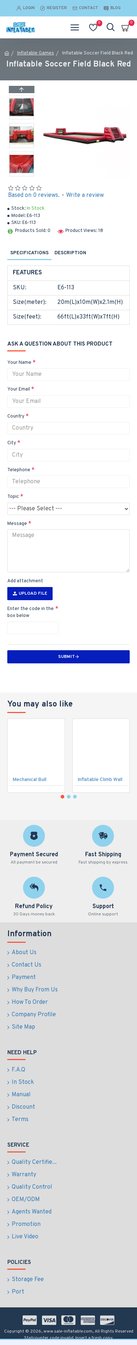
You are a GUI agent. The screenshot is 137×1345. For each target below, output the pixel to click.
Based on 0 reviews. (34, 195)
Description (70, 253)
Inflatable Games (35, 53)
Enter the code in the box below (30, 612)
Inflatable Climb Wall (99, 780)
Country (15, 416)
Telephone (18, 470)
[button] (21, 174)
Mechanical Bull (29, 780)
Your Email (18, 389)
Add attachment (25, 581)
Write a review (85, 195)
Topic (13, 497)
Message (17, 524)
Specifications (29, 253)
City (11, 443)
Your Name (19, 363)
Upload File (30, 594)
